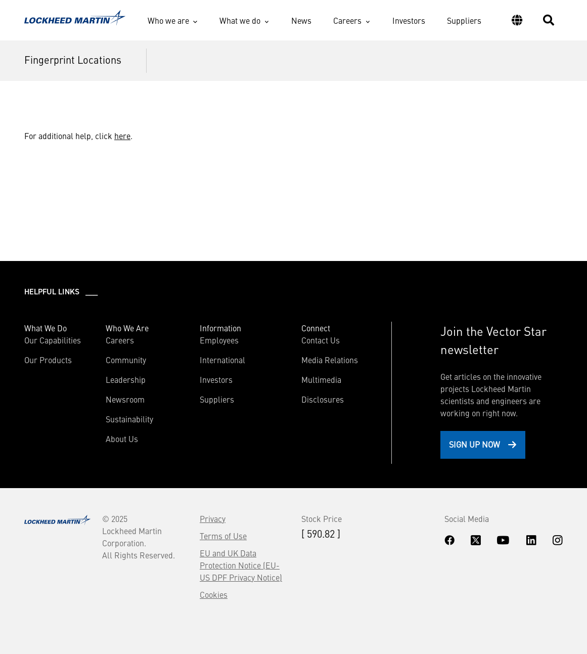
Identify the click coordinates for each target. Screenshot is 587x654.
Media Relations (329, 359)
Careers (347, 20)
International (222, 359)
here (122, 135)
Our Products (48, 359)
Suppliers (464, 20)
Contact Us (320, 339)
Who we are (168, 20)
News (301, 20)
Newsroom (125, 399)
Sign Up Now (474, 444)
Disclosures (322, 399)
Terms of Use (223, 535)
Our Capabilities (52, 339)
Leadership (126, 379)
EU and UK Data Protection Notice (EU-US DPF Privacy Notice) (241, 565)
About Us (122, 438)
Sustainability (129, 418)
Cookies (214, 594)
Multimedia (321, 379)
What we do (239, 20)
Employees (219, 339)
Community (126, 359)
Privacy (212, 518)
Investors (408, 20)
